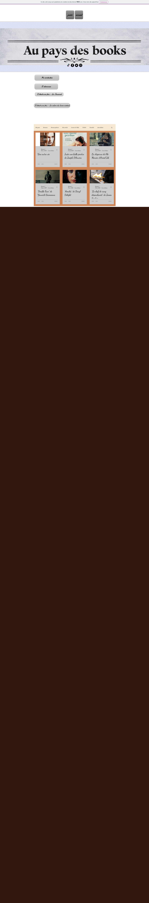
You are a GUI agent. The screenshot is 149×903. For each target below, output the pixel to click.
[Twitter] (76, 65)
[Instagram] (80, 65)
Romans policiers (55, 127)
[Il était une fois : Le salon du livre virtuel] (52, 105)
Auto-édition (100, 127)
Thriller (84, 127)
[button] (47, 78)
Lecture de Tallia (75, 127)
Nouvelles (91, 127)
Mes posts (37, 127)
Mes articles (65, 127)
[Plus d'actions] (57, 150)
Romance (45, 127)
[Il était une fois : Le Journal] (49, 94)
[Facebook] (72, 65)
